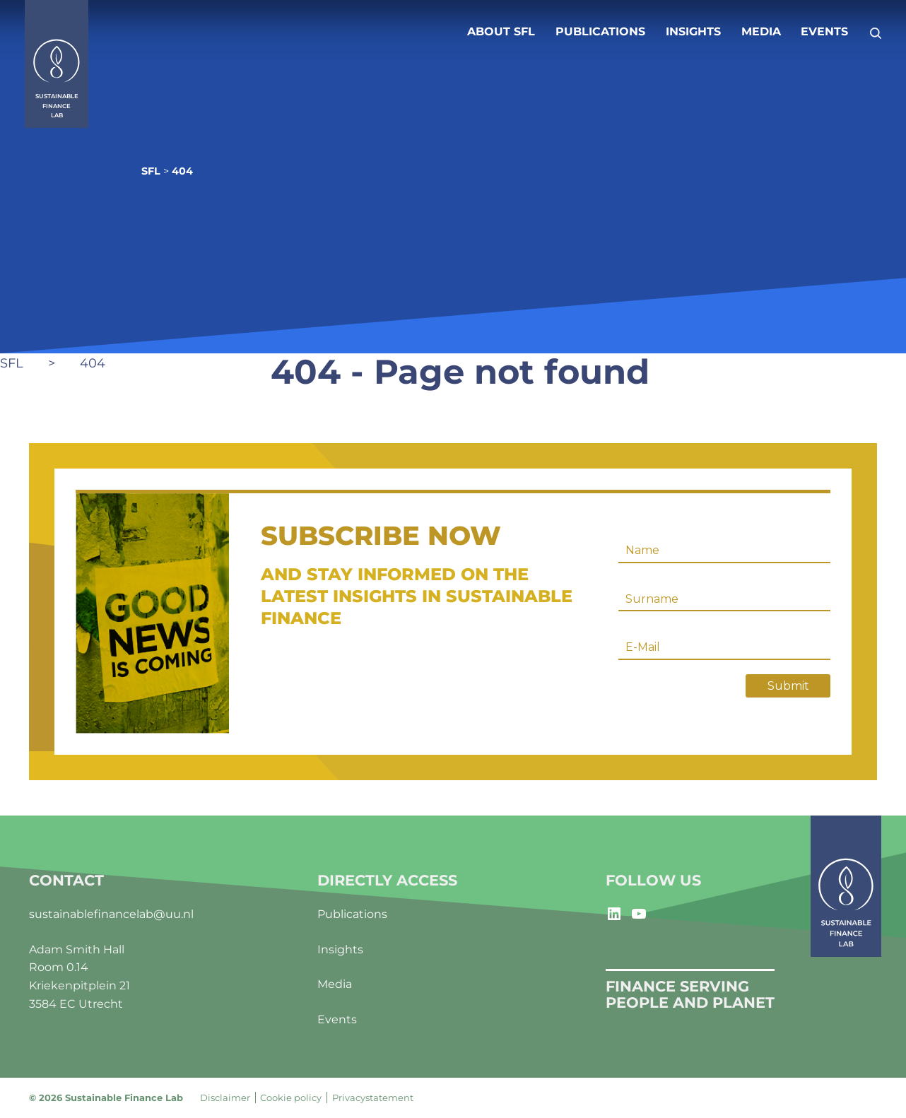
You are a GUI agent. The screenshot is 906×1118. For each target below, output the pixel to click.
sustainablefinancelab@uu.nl (111, 914)
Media (761, 31)
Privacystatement (372, 1097)
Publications (600, 31)
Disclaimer (225, 1097)
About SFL (501, 31)
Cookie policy (291, 1097)
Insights (693, 31)
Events (824, 31)
